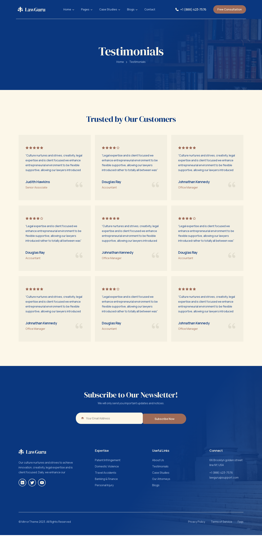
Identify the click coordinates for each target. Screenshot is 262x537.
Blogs (130, 9)
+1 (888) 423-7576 (193, 9)
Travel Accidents (105, 475)
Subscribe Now (167, 421)
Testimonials (137, 64)
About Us (158, 462)
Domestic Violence (107, 468)
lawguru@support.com (224, 479)
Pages (85, 9)
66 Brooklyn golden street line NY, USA (226, 464)
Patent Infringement (107, 462)
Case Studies (108, 9)
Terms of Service (219, 524)
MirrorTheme (30, 524)
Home (67, 9)
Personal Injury (104, 487)
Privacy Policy (192, 524)
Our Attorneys (161, 481)
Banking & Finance (106, 481)
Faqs (240, 524)
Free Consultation (229, 9)
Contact (149, 9)
